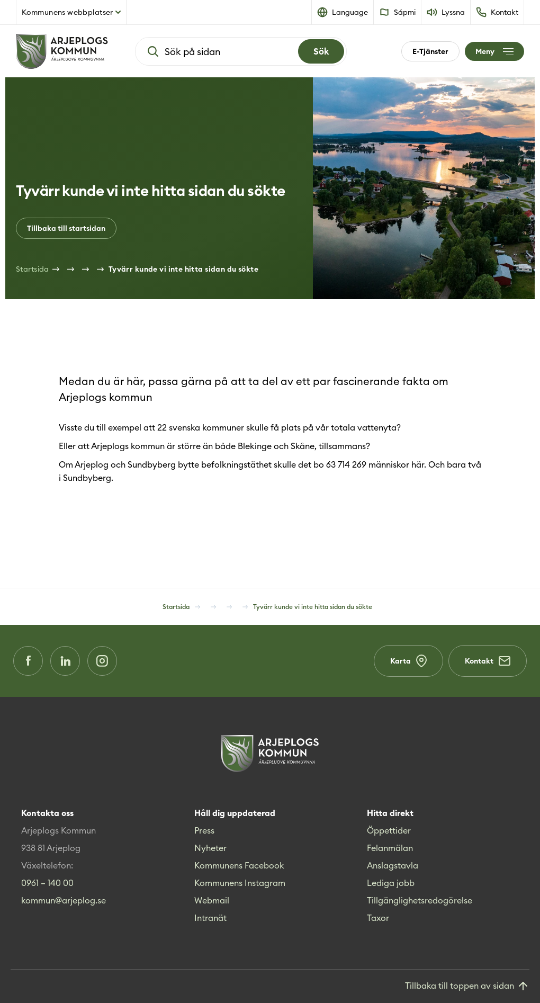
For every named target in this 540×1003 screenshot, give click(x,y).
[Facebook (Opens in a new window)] (28, 661)
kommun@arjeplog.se (63, 900)
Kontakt (487, 661)
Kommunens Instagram (239, 882)
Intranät (210, 917)
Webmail (211, 900)
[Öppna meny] (494, 51)
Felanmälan (390, 848)
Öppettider (389, 830)
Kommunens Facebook (239, 865)
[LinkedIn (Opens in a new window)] (65, 661)
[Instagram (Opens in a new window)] (102, 661)
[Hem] (62, 51)
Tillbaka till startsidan (66, 228)
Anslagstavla (392, 865)
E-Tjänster (430, 51)
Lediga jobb (391, 882)
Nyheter (210, 848)
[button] (343, 12)
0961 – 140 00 (47, 882)
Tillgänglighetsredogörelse (419, 900)
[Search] (321, 51)
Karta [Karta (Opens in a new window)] (408, 661)
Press (204, 830)
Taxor (378, 917)
